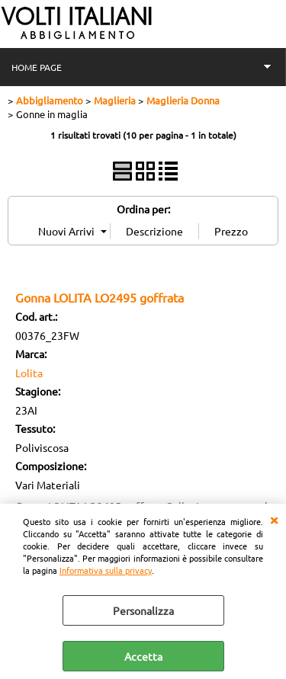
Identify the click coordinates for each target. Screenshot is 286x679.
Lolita (29, 373)
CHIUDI (273, 519)
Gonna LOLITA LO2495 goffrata (99, 297)
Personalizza (143, 610)
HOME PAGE (36, 67)
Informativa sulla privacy (105, 570)
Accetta (143, 656)
